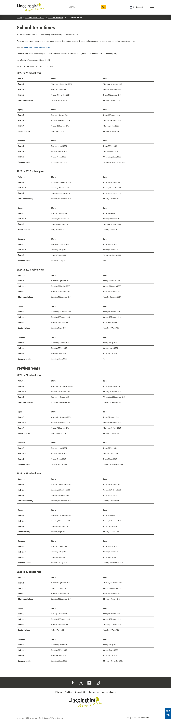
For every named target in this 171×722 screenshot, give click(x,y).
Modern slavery (109, 692)
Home (19, 17)
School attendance (55, 17)
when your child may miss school (37, 47)
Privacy (58, 692)
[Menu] (149, 7)
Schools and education (34, 17)
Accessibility (80, 692)
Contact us (94, 692)
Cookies (68, 692)
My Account (138, 7)
